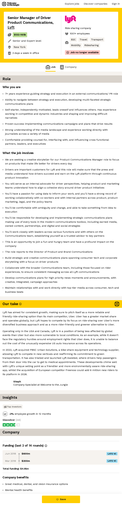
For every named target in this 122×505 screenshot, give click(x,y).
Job (50, 67)
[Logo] (10, 4)
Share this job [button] (16, 474)
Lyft (11, 27)
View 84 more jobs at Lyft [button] (23, 480)
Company (68, 67)
